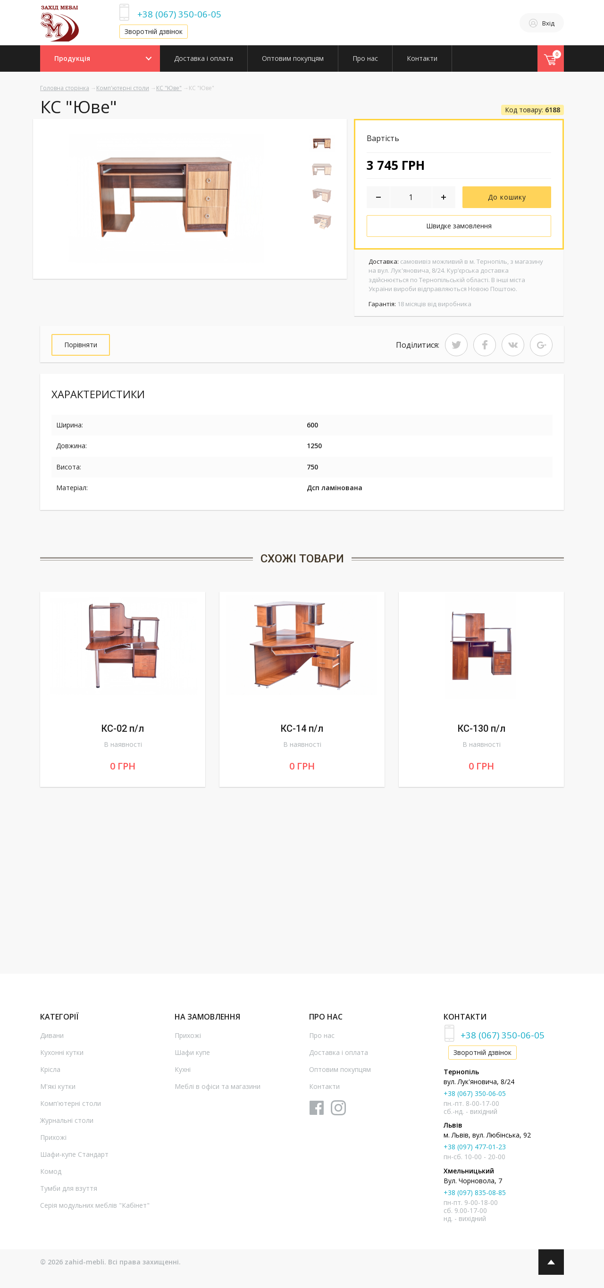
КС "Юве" (169, 88)
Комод (50, 1171)
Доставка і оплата (203, 58)
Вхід (541, 23)
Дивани (52, 1035)
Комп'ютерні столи (122, 88)
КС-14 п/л (302, 728)
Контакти (422, 58)
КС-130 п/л (481, 728)
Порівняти (80, 344)
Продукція (72, 58)
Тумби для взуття (68, 1188)
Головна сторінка (64, 88)
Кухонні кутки (62, 1052)
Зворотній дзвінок (154, 31)
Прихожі (53, 1137)
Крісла (50, 1069)
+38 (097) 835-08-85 (475, 1192)
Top (551, 1262)
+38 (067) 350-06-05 (179, 14)
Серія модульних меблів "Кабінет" (95, 1205)
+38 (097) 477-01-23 (475, 1146)
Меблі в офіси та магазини (217, 1086)
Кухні (183, 1069)
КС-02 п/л (122, 728)
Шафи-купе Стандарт (74, 1154)
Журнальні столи (66, 1120)
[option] (164, 197)
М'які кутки (58, 1086)
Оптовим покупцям (293, 58)
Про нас (365, 58)
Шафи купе (192, 1052)
